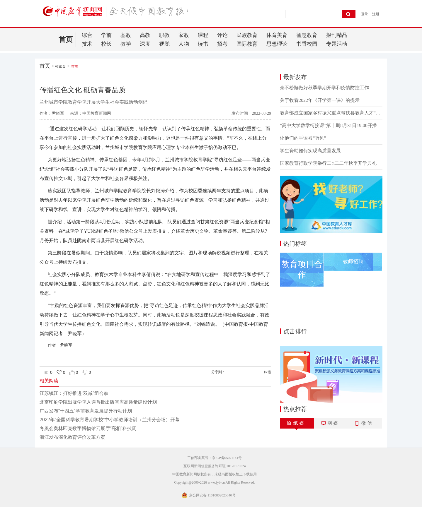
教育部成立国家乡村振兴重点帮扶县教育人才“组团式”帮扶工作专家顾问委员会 (331, 112)
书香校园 (306, 44)
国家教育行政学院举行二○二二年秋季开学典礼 (328, 163)
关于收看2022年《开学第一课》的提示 (320, 100)
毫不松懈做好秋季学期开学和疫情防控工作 (324, 87)
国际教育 (247, 44)
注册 (375, 14)
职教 (164, 35)
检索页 (60, 66)
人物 (183, 44)
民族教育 (247, 35)
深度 (145, 44)
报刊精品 (336, 35)
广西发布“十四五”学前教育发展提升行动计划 (86, 410)
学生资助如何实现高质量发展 (310, 150)
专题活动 (336, 44)
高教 (145, 35)
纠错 (267, 372)
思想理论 (276, 44)
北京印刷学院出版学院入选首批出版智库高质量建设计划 (98, 402)
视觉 (164, 44)
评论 (222, 35)
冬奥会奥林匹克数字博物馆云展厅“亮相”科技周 (88, 428)
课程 (203, 35)
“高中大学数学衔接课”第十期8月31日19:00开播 (328, 125)
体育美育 (276, 35)
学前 (106, 35)
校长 (106, 44)
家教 (183, 35)
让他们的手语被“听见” (303, 138)
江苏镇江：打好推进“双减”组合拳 (74, 393)
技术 (87, 44)
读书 (203, 44)
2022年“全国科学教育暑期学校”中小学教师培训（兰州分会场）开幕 (110, 419)
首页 (66, 39)
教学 (125, 44)
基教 (125, 35)
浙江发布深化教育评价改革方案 (72, 437)
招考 (222, 44)
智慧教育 (306, 35)
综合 (87, 35)
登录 (364, 14)
